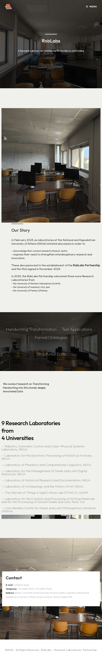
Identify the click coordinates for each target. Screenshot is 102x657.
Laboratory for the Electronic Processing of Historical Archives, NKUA (46, 457)
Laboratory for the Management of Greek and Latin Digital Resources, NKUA (44, 472)
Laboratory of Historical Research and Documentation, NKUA (47, 480)
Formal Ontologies (51, 337)
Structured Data (51, 353)
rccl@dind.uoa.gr (21, 585)
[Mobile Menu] (91, 6)
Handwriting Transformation (31, 329)
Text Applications (77, 329)
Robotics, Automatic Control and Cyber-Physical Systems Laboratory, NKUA (42, 447)
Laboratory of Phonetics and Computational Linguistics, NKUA (48, 465)
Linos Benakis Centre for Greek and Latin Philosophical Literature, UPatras (49, 509)
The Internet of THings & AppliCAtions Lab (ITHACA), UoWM (46, 492)
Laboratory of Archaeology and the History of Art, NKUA (44, 486)
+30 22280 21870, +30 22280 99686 (35, 589)
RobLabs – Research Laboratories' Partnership (69, 649)
